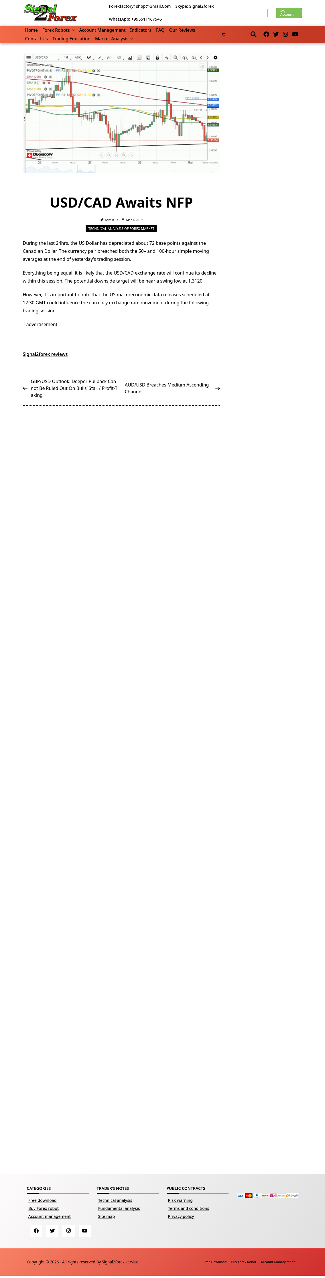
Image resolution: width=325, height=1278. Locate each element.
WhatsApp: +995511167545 (135, 19)
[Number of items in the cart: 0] (223, 34)
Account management (102, 30)
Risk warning (180, 1200)
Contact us (36, 39)
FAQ (160, 30)
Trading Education (71, 39)
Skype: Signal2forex (194, 6)
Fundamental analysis (119, 1208)
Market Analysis (114, 39)
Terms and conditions (188, 1208)
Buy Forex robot (43, 1208)
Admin (109, 220)
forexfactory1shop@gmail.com (140, 6)
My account (287, 13)
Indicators (140, 30)
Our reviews (182, 30)
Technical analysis (115, 1200)
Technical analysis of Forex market (121, 228)
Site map (106, 1216)
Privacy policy (181, 1216)
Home (31, 30)
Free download (42, 1200)
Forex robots (58, 30)
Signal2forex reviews (45, 354)
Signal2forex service (120, 1264)
